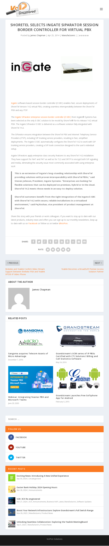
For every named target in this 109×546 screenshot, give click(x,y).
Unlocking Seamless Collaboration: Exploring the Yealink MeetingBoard (52, 522)
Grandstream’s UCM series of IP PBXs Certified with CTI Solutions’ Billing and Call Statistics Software (77, 356)
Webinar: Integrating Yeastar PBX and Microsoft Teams (28, 398)
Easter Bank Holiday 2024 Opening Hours (37, 487)
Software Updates (84, 502)
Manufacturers (68, 35)
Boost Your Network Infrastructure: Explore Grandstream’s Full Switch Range (55, 510)
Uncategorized (35, 479)
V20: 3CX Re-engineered (28, 499)
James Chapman (37, 35)
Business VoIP (52, 502)
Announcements (35, 490)
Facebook (32, 223)
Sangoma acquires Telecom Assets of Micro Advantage (28, 355)
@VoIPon (63, 223)
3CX (30, 502)
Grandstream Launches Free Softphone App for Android (77, 397)
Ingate (14, 103)
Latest (61, 502)
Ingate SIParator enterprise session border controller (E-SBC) (43, 117)
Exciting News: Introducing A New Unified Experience (43, 476)
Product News (47, 513)
